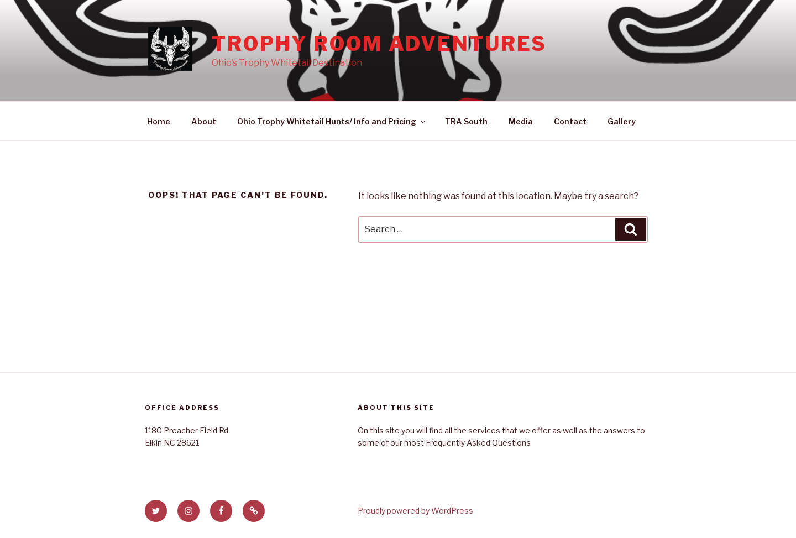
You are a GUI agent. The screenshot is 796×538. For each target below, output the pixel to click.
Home (158, 121)
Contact (570, 121)
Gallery (622, 121)
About (203, 121)
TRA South (466, 121)
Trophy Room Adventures (379, 44)
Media (521, 121)
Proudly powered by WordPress (415, 510)
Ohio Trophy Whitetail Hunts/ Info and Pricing (332, 121)
